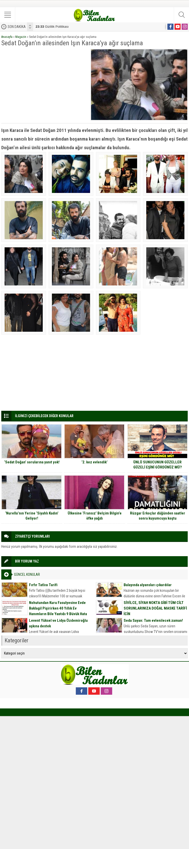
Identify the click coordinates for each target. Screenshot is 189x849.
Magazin (20, 37)
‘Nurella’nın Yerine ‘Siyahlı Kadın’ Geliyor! (32, 516)
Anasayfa (6, 37)
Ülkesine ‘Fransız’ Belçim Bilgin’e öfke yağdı (95, 516)
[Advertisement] (44, 84)
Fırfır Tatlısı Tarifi (43, 585)
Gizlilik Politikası (52, 26)
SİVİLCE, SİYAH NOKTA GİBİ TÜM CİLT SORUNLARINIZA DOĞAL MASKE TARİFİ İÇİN (155, 608)
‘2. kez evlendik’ (94, 462)
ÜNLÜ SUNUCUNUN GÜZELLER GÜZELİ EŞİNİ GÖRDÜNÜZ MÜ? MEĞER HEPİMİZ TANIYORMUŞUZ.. (157, 467)
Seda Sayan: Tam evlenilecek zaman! (153, 620)
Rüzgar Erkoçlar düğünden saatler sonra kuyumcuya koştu (157, 516)
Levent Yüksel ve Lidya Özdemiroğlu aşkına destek (58, 623)
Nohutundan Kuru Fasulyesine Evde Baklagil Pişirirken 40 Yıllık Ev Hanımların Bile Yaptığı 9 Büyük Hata (58, 608)
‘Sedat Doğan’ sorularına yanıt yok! (32, 462)
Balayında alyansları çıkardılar (148, 585)
